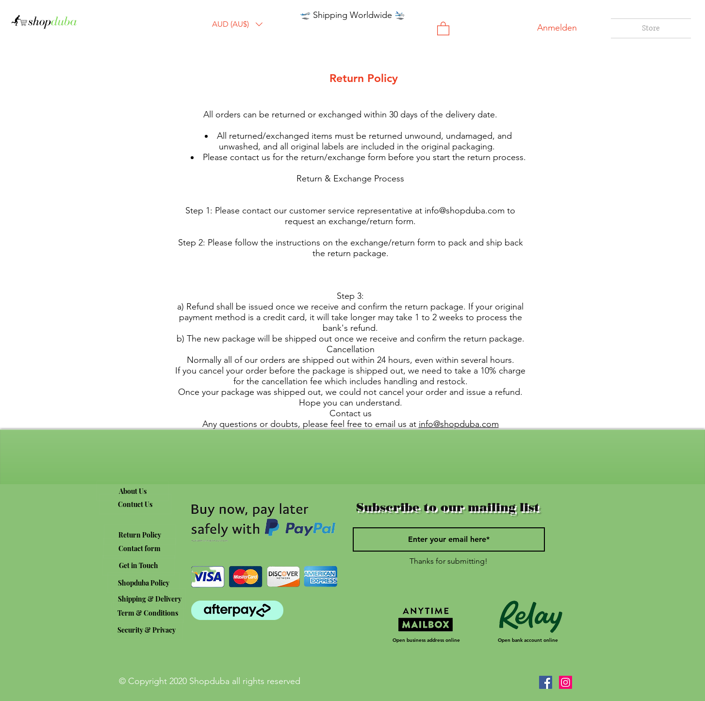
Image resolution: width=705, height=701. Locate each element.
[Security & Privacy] (147, 629)
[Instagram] (565, 682)
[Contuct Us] (135, 504)
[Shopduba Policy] (144, 582)
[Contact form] (139, 548)
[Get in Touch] (138, 565)
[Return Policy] (140, 534)
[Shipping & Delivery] (150, 598)
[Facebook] (545, 682)
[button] (237, 24)
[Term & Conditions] (148, 613)
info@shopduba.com (465, 210)
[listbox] (237, 24)
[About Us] (133, 491)
